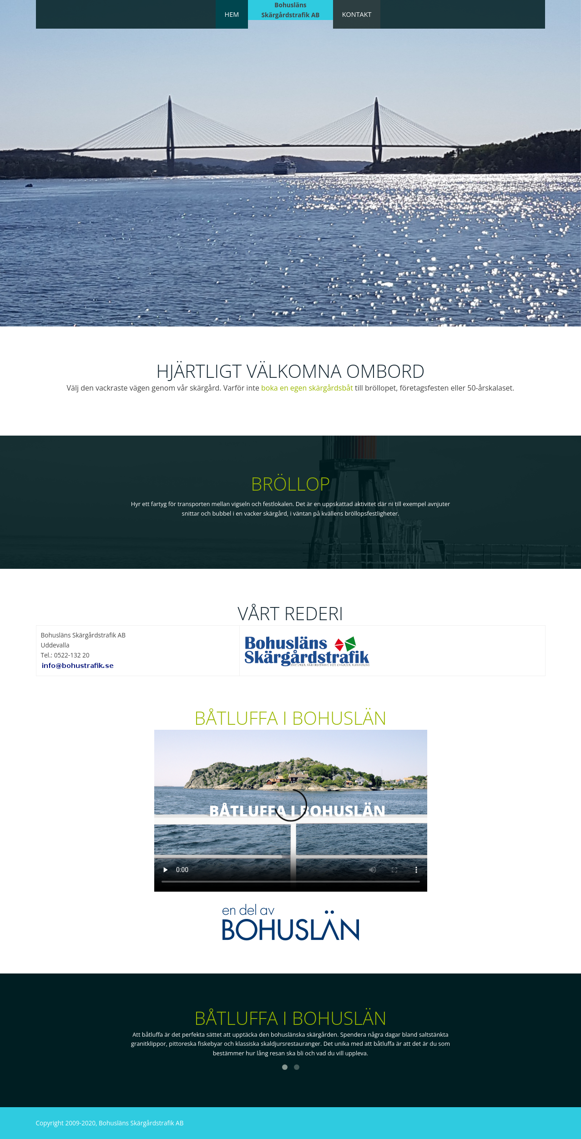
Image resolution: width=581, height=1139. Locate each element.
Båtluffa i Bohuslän (290, 717)
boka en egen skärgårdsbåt (307, 388)
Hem (232, 14)
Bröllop (290, 483)
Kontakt (357, 14)
